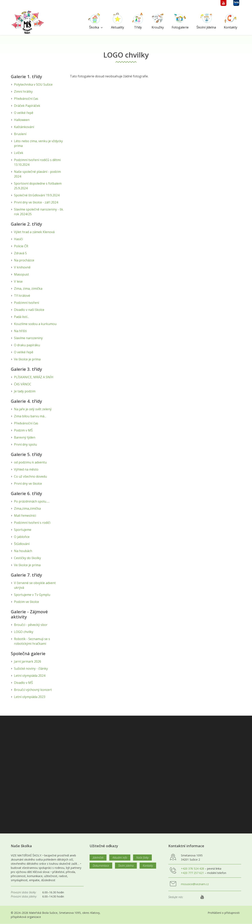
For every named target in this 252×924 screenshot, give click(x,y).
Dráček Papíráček (27, 105)
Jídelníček (98, 857)
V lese (18, 281)
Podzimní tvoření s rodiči (32, 522)
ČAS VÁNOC (22, 384)
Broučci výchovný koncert (33, 690)
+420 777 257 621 (192, 873)
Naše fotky (142, 857)
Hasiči (18, 239)
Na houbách (23, 551)
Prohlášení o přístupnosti (224, 913)
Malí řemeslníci (25, 515)
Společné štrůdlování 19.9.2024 (36, 195)
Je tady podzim (24, 391)
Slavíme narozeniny (28, 338)
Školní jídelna (126, 865)
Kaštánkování (24, 127)
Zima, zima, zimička (28, 288)
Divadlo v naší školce (29, 310)
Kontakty (148, 865)
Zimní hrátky (23, 91)
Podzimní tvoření (26, 302)
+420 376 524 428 (192, 868)
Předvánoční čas (26, 98)
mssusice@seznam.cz (195, 884)
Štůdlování (22, 544)
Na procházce (24, 260)
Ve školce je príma (27, 359)
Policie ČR (21, 246)
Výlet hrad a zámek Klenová (34, 232)
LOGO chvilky (23, 632)
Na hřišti (20, 331)
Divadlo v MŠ (23, 682)
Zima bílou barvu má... (30, 416)
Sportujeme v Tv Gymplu (32, 594)
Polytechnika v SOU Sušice (33, 84)
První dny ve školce (28, 483)
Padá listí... (21, 317)
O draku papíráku (27, 345)
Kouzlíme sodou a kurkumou (35, 324)
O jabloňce (22, 537)
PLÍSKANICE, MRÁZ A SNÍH (33, 377)
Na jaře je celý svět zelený (33, 409)
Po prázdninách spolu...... (32, 501)
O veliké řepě (23, 113)
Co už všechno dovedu (30, 476)
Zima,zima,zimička (27, 508)
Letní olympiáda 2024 (29, 675)
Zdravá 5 (20, 253)
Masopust (21, 274)
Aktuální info (119, 857)
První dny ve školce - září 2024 (36, 202)
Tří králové (22, 295)
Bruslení (20, 134)
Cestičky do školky (27, 558)
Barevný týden (24, 437)
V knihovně (22, 267)
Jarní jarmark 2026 (27, 661)
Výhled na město (26, 469)
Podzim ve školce (26, 602)
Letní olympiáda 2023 (29, 697)
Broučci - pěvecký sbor (30, 625)
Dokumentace (101, 865)
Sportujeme (22, 529)
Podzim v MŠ (23, 430)
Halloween (22, 120)
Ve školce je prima (27, 565)
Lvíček (18, 153)
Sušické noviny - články (31, 668)
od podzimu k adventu (30, 462)
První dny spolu (25, 444)
